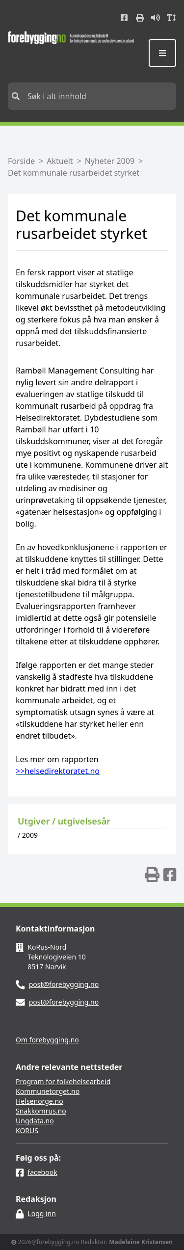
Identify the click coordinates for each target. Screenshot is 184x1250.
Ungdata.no (35, 1120)
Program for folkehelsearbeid (63, 1081)
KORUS (27, 1130)
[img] (152, 874)
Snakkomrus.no (41, 1111)
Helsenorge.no (39, 1101)
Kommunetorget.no (47, 1091)
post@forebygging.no (64, 984)
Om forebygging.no (47, 1039)
